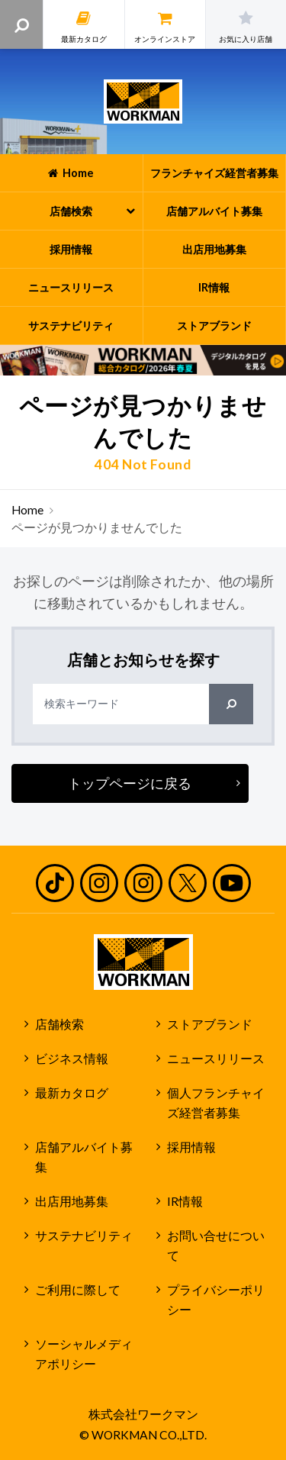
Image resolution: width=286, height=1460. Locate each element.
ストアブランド (209, 1024)
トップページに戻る (129, 783)
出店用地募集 (71, 1201)
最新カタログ (71, 1093)
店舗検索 (59, 1024)
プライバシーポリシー (216, 1300)
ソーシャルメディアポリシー (84, 1354)
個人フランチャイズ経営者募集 (216, 1103)
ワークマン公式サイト (143, 101)
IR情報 (185, 1201)
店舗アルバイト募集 (84, 1157)
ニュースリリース (216, 1058)
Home (27, 510)
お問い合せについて (216, 1246)
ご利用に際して (78, 1290)
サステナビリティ (84, 1235)
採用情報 (191, 1147)
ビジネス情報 (71, 1058)
